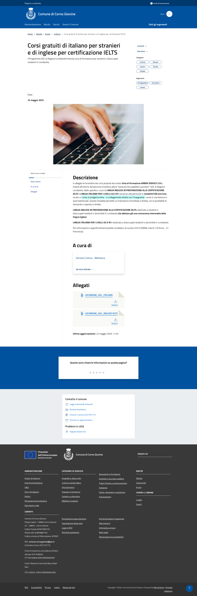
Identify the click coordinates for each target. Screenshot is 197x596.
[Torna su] (189, 588)
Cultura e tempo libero (71, 482)
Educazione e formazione (109, 474)
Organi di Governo (32, 478)
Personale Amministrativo (36, 500)
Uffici (27, 487)
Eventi (139, 504)
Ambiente (103, 487)
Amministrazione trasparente (111, 518)
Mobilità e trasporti (70, 500)
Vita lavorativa (68, 487)
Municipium (159, 587)
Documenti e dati (32, 505)
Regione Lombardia (33, 3)
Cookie (57, 587)
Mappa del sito (69, 587)
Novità (39, 34)
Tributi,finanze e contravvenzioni (113, 483)
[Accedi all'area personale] (159, 3)
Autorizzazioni (105, 496)
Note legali (103, 532)
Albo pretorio (104, 523)
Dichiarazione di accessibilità (111, 536)
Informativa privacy (107, 527)
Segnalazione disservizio (72, 523)
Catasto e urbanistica (71, 496)
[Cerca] (169, 14)
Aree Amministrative (33, 482)
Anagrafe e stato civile (71, 478)
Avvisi (47, 34)
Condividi (142, 46)
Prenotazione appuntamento (74, 518)
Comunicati (141, 482)
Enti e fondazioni (32, 491)
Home (30, 34)
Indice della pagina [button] (38, 173)
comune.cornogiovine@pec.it (42, 541)
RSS (26, 587)
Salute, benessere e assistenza (112, 492)
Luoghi (139, 499)
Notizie (139, 478)
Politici (27, 496)
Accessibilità (36, 587)
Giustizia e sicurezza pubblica (111, 478)
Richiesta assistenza (70, 532)
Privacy (48, 587)
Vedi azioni (142, 51)
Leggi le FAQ (67, 527)
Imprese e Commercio (71, 491)
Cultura (57, 34)
